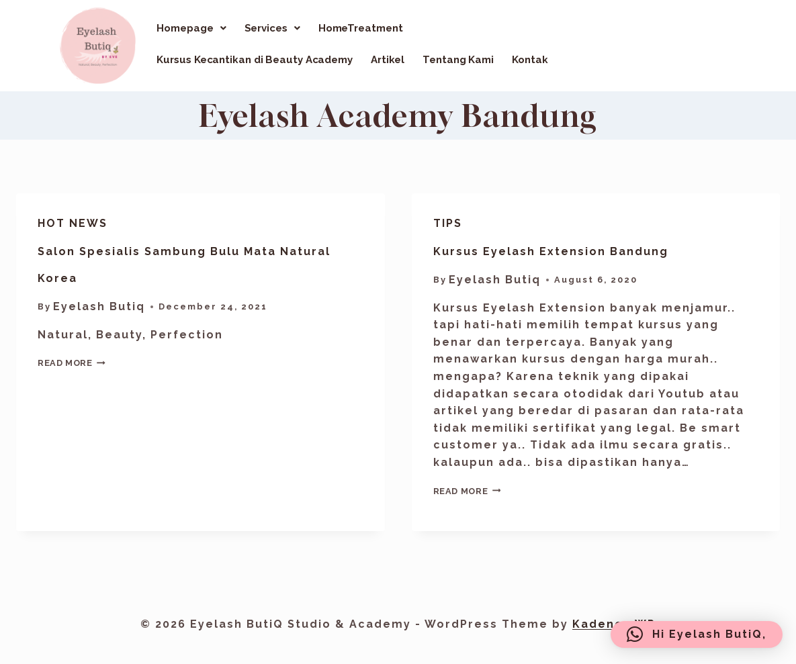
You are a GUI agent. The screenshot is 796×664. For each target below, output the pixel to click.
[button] (191, 28)
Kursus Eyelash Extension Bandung (550, 251)
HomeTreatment (360, 28)
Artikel (387, 60)
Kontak (529, 60)
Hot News (72, 223)
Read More (71, 363)
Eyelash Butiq (99, 306)
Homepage (191, 28)
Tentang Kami (458, 60)
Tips (447, 223)
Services (272, 28)
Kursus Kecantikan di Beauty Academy (255, 60)
